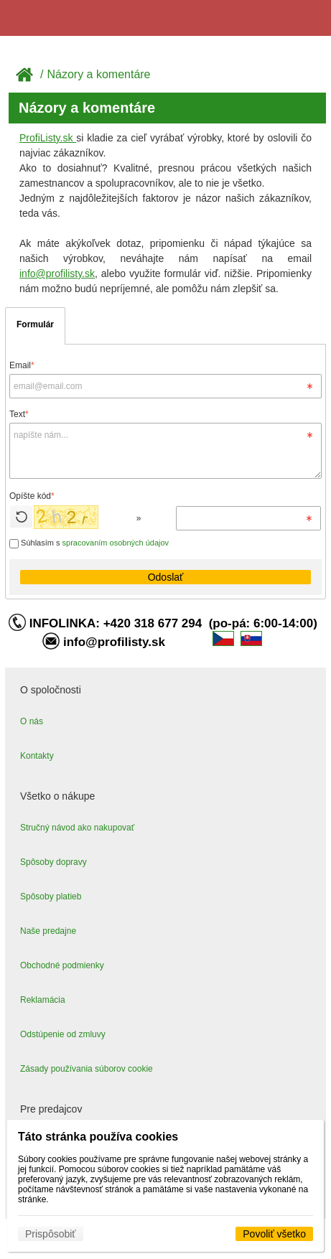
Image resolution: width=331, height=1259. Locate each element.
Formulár (35, 324)
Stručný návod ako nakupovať (77, 828)
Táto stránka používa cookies (98, 1137)
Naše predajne (48, 931)
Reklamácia (42, 1000)
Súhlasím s (89, 542)
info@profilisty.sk (57, 273)
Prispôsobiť (50, 1234)
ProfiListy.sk (47, 138)
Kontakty (37, 756)
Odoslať (166, 577)
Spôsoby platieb (50, 896)
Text (19, 414)
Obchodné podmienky (62, 965)
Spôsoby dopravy (53, 862)
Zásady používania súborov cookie (86, 1069)
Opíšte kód (32, 496)
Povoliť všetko (274, 1234)
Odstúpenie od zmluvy (63, 1034)
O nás (31, 721)
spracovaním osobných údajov (115, 542)
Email (21, 365)
